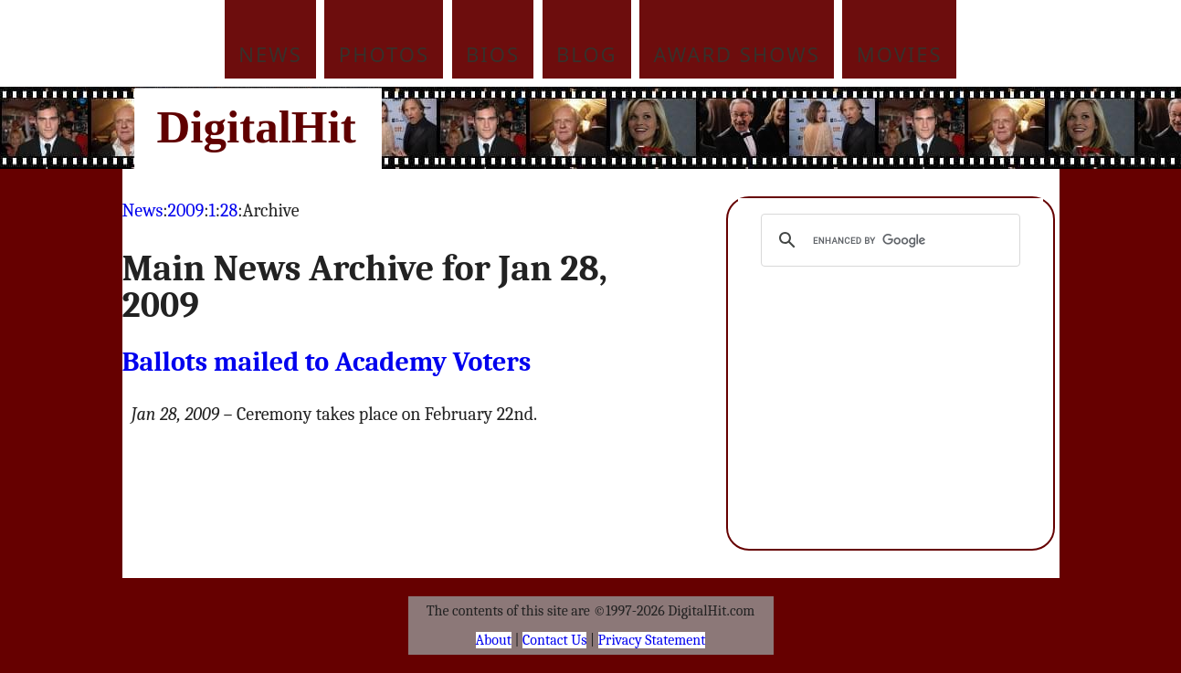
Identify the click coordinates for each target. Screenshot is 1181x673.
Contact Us (554, 640)
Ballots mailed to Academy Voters (327, 362)
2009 (186, 210)
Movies (900, 54)
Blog (586, 54)
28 (228, 210)
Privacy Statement (652, 640)
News (270, 54)
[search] (888, 240)
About (493, 640)
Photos (384, 54)
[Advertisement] (714, 128)
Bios (493, 54)
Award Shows (737, 54)
